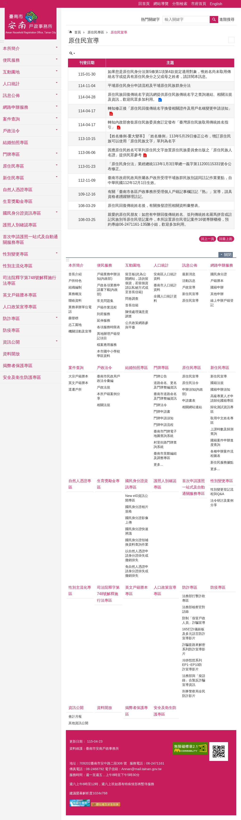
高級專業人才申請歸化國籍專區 (221, 398)
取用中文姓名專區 (221, 420)
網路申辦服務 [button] (15, 107)
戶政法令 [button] (11, 130)
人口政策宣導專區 (20, 306)
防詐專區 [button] (11, 318)
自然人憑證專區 (17, 189)
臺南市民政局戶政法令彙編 (108, 378)
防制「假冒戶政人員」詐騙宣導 (193, 620)
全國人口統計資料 (165, 298)
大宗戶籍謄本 (78, 376)
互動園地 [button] (11, 72)
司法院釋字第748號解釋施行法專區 (29, 280)
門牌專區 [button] (11, 154)
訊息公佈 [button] (11, 95)
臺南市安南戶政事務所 (30, 22)
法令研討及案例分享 (221, 503)
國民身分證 (218, 274)
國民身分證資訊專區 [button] (22, 213)
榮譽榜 (73, 318)
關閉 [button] (228, 255)
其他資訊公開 (78, 723)
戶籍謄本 (217, 281)
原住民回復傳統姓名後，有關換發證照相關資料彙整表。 (155, 206)
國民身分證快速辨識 (136, 531)
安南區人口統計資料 (165, 276)
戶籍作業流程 (107, 307)
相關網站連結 (192, 407)
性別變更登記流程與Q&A (221, 492)
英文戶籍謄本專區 (20, 295)
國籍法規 (217, 383)
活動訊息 (188, 281)
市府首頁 (198, 4)
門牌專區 (161, 368)
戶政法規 (103, 387)
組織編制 (75, 287)
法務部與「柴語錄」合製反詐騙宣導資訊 (193, 680)
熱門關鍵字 (150, 19)
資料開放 (11, 354)
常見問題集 (105, 301)
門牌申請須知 (163, 418)
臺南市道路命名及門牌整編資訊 (165, 396)
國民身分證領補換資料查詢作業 (136, 542)
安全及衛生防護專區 (22, 377)
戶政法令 (104, 368)
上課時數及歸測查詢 (221, 431)
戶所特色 (75, 281)
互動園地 (132, 265)
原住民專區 (96, 32)
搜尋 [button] (214, 19)
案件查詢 (76, 368)
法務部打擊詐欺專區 (193, 598)
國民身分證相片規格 (136, 509)
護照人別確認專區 (20, 225)
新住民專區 (219, 368)
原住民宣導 (119, 32)
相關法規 (103, 405)
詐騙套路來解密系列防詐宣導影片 (193, 649)
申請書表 (188, 400)
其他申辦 (217, 294)
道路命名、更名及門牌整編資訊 (165, 385)
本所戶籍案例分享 (108, 396)
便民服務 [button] (11, 60)
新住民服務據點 (221, 462)
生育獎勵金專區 (17, 201)
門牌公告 (160, 376)
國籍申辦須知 (220, 389)
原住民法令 (190, 383)
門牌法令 (160, 405)
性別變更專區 (221, 481)
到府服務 (103, 314)
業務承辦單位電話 (80, 309)
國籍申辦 (217, 287)
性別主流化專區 (17, 266)
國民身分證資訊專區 (136, 484)
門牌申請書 (162, 411)
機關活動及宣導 (80, 331)
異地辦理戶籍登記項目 (108, 336)
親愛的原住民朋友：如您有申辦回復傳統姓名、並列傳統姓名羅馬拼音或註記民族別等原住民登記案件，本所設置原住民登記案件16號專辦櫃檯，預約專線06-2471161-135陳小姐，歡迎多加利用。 (170, 219)
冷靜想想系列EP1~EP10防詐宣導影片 (192, 664)
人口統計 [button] (11, 83)
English (216, 4)
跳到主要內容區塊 (2, 2)
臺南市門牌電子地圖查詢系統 (165, 433)
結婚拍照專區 (15, 142)
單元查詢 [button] (72, 53)
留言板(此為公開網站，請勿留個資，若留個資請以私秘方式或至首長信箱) (136, 283)
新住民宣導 (190, 294)
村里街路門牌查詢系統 (165, 444)
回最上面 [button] (225, 239)
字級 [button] (234, 4)
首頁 (77, 32)
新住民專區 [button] (13, 178)
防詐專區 (189, 587)
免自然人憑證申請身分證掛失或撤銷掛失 (136, 571)
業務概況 (75, 294)
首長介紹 (75, 274)
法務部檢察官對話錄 (193, 609)
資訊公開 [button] (11, 342)
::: (5, 3)
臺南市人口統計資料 (165, 287)
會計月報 (75, 716)
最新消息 (188, 274)
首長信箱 (131, 305)
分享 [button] (228, 4)
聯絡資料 (75, 300)
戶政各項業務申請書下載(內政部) (108, 289)
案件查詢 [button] (11, 119)
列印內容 (231, 40)
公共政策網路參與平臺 (136, 325)
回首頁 (144, 4)
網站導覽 (161, 4)
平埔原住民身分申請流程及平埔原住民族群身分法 (149, 86)
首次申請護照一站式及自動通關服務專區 (30, 239)
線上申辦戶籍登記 (221, 303)
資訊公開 (76, 708)
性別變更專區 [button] (15, 254)
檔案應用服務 (107, 345)
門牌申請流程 (163, 425)
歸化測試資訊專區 (221, 409)
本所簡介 (76, 265)
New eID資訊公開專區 (136, 498)
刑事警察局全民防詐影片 (193, 693)
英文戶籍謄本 (78, 383)
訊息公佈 (189, 265)
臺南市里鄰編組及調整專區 (165, 456)
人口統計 (161, 265)
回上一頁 (207, 239)
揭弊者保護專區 (17, 365)
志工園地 (75, 325)
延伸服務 (103, 320)
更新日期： (77, 741)
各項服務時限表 (108, 327)
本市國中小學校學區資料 (108, 353)
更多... (158, 464)
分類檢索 (179, 4)
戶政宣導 (188, 287)
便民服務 (104, 265)
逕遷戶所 (75, 389)
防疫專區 (11, 330)
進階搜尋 (226, 19)
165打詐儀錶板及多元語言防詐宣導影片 (193, 633)
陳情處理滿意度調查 (136, 314)
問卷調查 (131, 298)
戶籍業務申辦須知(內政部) (108, 276)
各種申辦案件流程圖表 (221, 453)
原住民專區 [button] (13, 166)
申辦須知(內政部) (192, 392)
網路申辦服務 (221, 265)
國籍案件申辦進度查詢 (221, 442)
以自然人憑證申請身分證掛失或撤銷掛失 (136, 555)
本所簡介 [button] (11, 48)
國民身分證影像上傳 (136, 520)
